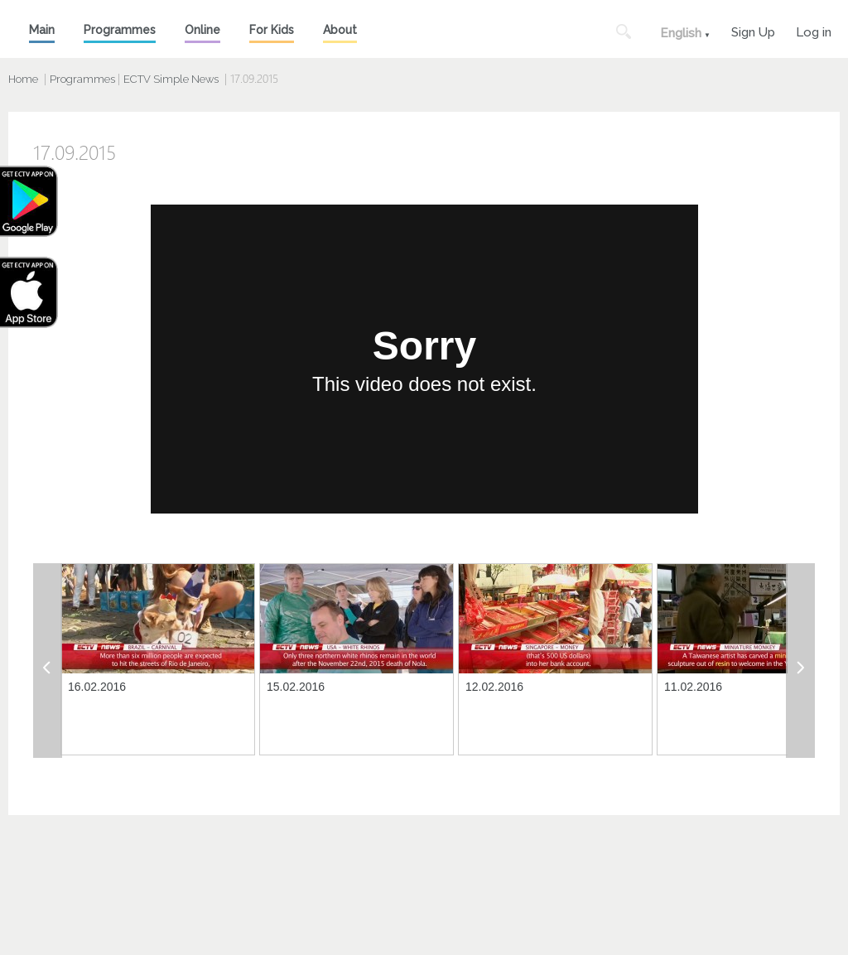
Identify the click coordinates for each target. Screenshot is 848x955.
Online (202, 29)
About (340, 29)
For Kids (271, 29)
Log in (813, 30)
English (680, 33)
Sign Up (753, 30)
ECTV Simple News (171, 79)
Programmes (120, 29)
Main (42, 29)
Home (23, 79)
